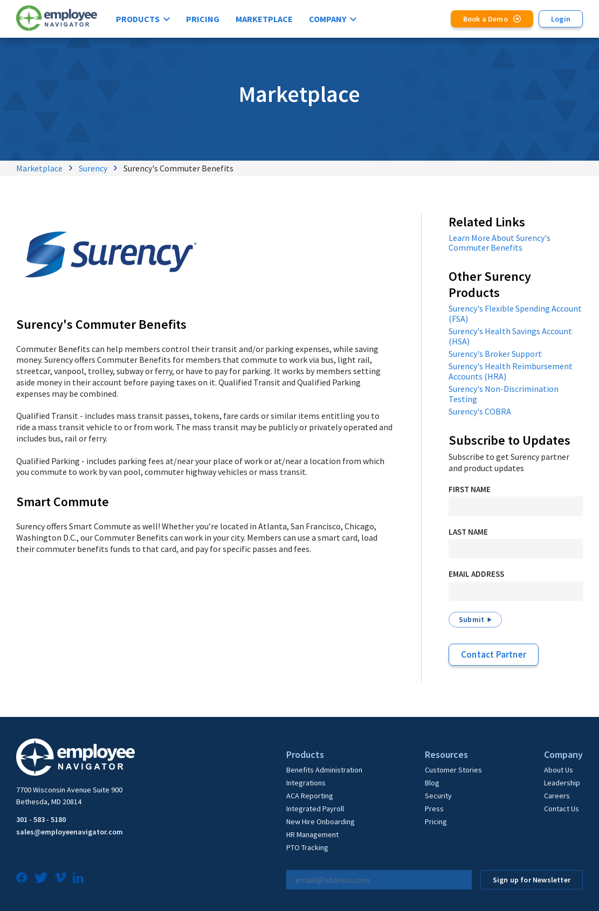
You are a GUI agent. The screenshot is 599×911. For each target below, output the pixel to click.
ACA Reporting (309, 795)
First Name (470, 489)
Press (434, 808)
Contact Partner (493, 654)
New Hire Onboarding (320, 821)
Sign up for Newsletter (531, 880)
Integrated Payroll (315, 808)
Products (138, 19)
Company (327, 19)
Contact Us (561, 808)
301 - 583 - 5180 (41, 819)
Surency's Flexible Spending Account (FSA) (515, 313)
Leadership (562, 783)
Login (560, 19)
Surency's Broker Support (495, 353)
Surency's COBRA (480, 411)
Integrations (306, 783)
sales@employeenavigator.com (69, 832)
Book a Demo (485, 19)
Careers (557, 795)
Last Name (468, 531)
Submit (471, 619)
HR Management (312, 834)
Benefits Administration (324, 770)
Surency (93, 168)
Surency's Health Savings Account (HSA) (510, 336)
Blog (432, 783)
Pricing (202, 19)
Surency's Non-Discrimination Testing (504, 394)
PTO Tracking (307, 847)
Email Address (476, 573)
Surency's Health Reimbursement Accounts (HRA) (511, 371)
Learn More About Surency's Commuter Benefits (499, 243)
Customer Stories (453, 770)
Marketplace (264, 19)
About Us (558, 770)
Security (438, 795)
